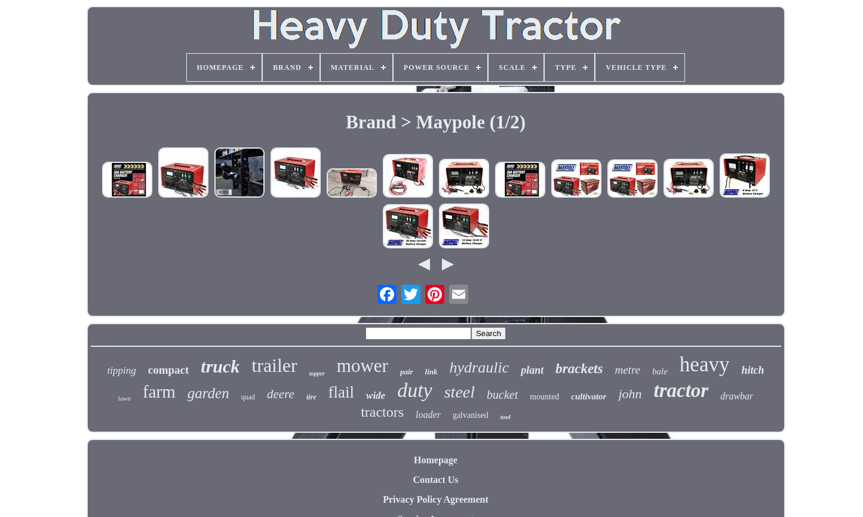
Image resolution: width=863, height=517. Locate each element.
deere (280, 394)
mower (362, 365)
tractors (382, 412)
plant (532, 370)
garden (208, 393)
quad (248, 397)
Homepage (435, 460)
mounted (544, 396)
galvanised (471, 415)
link (431, 371)
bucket (502, 394)
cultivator (588, 396)
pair (406, 371)
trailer (274, 365)
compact (168, 370)
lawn (124, 398)
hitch (752, 370)
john (629, 393)
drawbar (736, 396)
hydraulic (479, 367)
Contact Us (436, 480)
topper (317, 373)
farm (159, 391)
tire (311, 397)
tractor (681, 390)
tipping (122, 370)
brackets (579, 368)
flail (341, 392)
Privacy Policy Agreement (436, 499)
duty (414, 390)
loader (428, 415)
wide (375, 395)
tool (505, 416)
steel (459, 392)
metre (627, 370)
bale (660, 371)
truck (220, 366)
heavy (705, 364)
